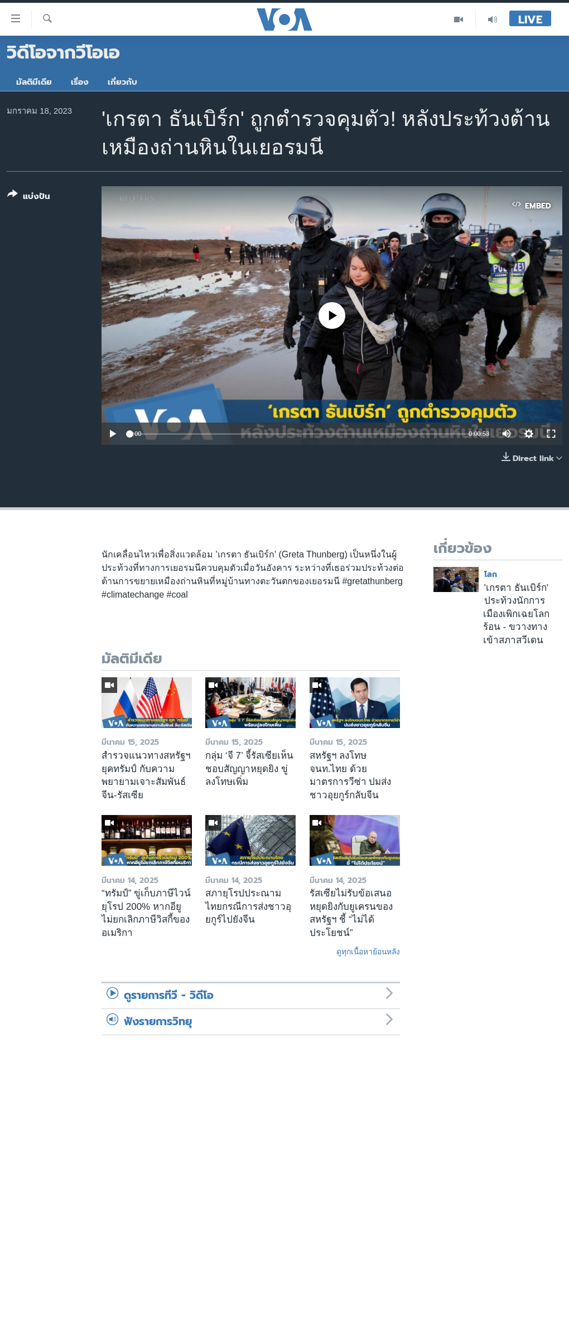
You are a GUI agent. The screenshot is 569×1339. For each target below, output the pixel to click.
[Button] (28, 197)
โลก (490, 574)
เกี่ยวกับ (122, 82)
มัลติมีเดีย (34, 82)
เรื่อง (80, 82)
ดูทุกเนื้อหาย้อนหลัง (368, 951)
